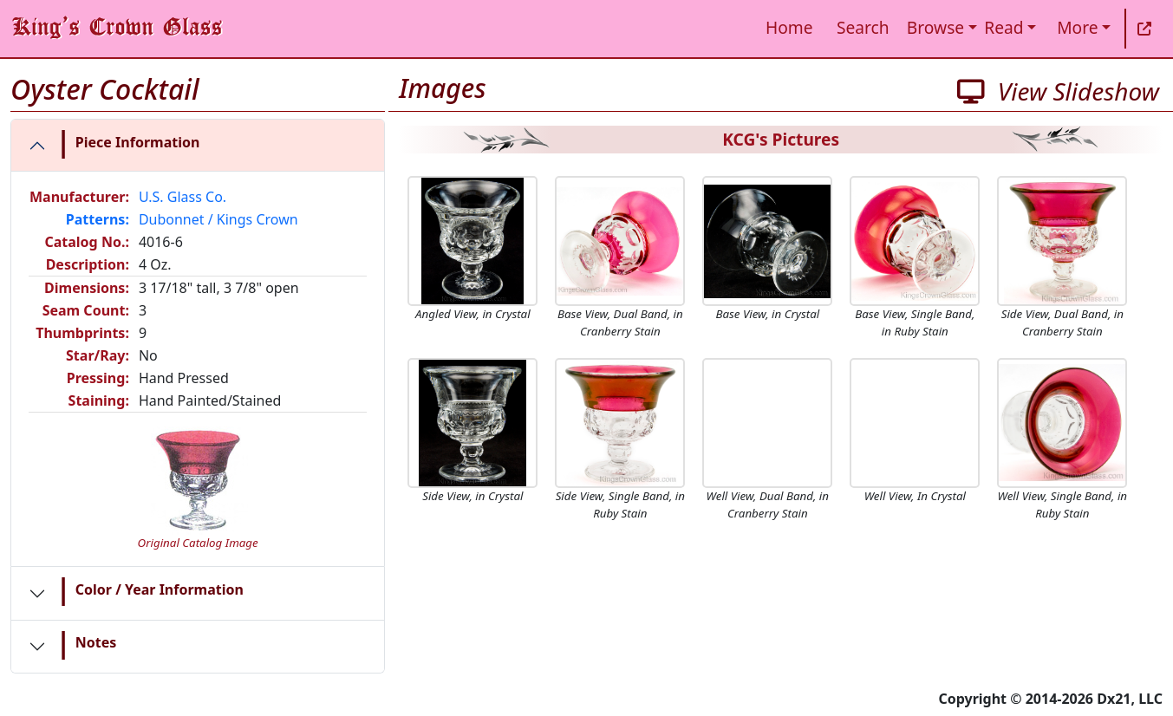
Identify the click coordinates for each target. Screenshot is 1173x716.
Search (863, 27)
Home (789, 27)
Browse (935, 27)
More (1077, 27)
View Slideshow (1058, 91)
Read (1003, 27)
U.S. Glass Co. (182, 196)
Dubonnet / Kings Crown (218, 219)
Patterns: (97, 219)
